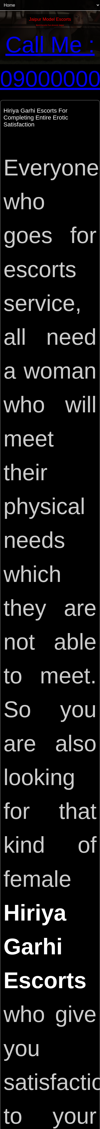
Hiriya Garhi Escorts (44, 946)
